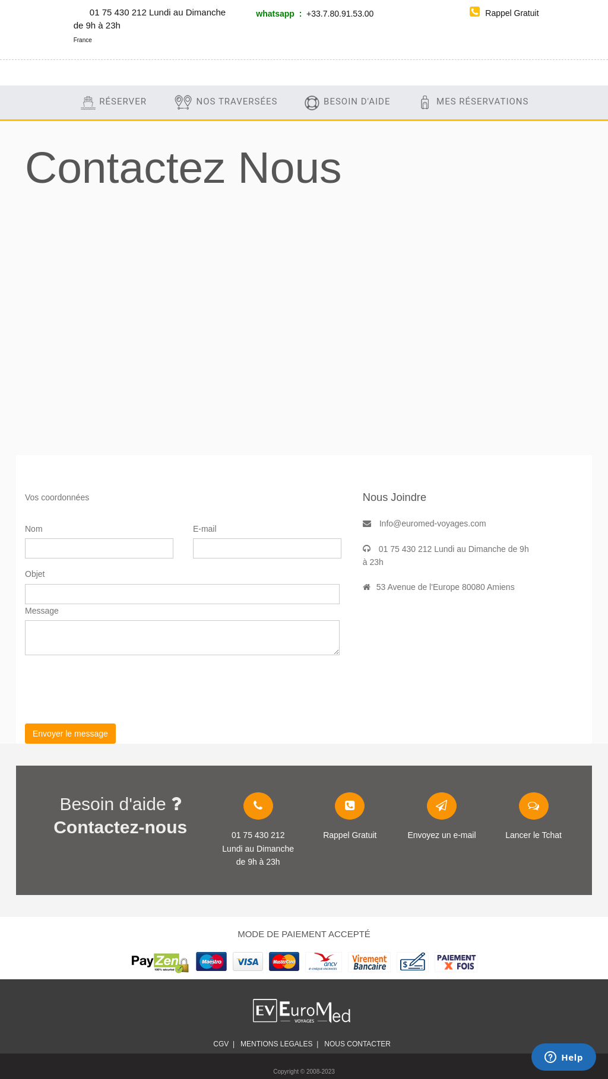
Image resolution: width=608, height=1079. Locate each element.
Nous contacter (359, 1044)
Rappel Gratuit (504, 13)
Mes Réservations (472, 102)
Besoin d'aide (346, 102)
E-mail (205, 529)
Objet (35, 574)
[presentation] (115, 687)
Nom (34, 529)
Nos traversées (225, 102)
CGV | (224, 1044)
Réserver (113, 102)
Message (42, 610)
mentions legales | (279, 1044)
